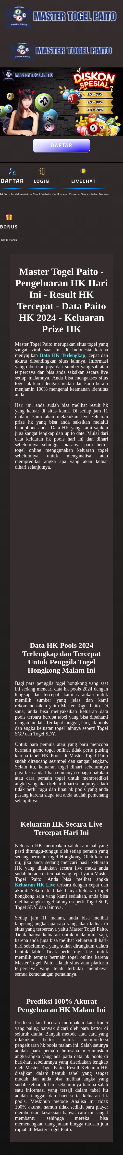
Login (41, 181)
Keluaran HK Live (35, 884)
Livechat (83, 181)
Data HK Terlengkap (63, 355)
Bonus (9, 226)
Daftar (61, 145)
